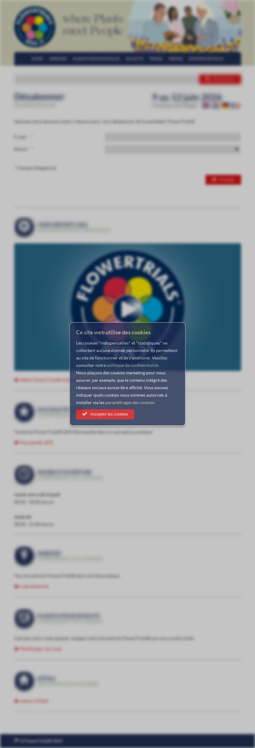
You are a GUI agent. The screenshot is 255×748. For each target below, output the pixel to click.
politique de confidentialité (132, 365)
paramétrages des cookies (130, 402)
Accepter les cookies (109, 414)
